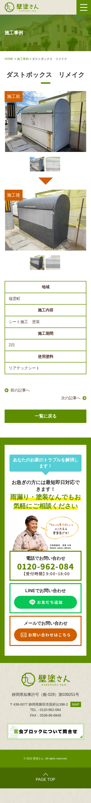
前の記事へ (20, 390)
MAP (75, 704)
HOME (9, 59)
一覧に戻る (46, 416)
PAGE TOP (45, 777)
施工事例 (23, 59)
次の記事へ (71, 398)
